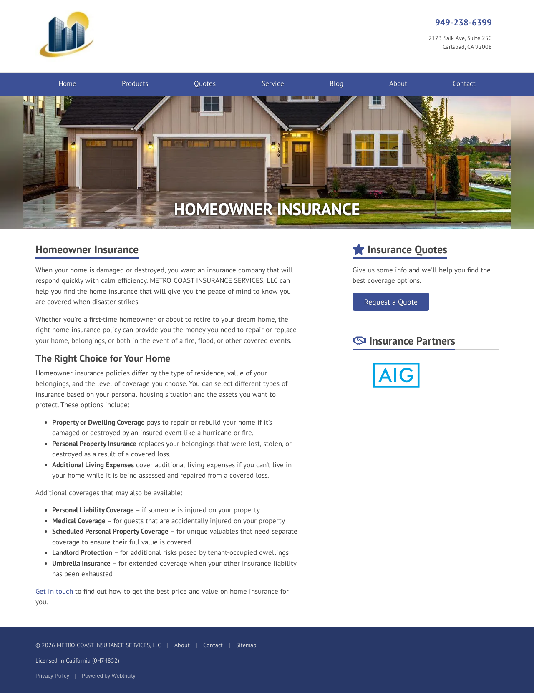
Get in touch (54, 591)
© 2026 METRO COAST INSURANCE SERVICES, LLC (98, 645)
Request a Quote (391, 302)
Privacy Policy (52, 676)
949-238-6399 (463, 22)
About (398, 83)
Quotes (205, 83)
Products (135, 83)
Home (67, 83)
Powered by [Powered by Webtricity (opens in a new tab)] (109, 676)
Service (273, 83)
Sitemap (246, 645)
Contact (464, 83)
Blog (336, 83)
